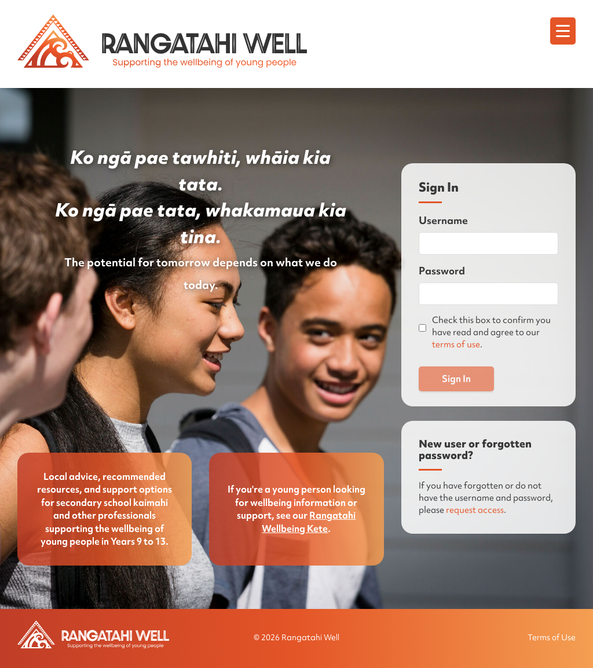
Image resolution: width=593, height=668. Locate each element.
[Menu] (563, 31)
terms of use (456, 344)
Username (443, 220)
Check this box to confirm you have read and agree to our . (491, 332)
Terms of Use (552, 637)
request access (475, 510)
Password (442, 270)
